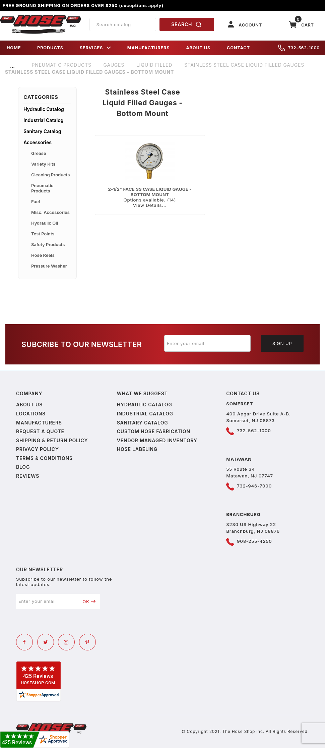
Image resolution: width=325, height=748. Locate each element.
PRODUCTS (50, 47)
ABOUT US (198, 47)
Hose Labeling (137, 449)
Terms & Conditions (44, 458)
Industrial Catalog (43, 120)
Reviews (27, 476)
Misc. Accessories (50, 212)
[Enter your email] (207, 343)
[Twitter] (45, 642)
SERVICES (95, 47)
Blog (23, 467)
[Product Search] (122, 24)
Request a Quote (40, 431)
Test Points (42, 233)
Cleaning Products (50, 174)
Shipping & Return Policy (52, 440)
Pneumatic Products (42, 188)
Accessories (37, 142)
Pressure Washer (49, 266)
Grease (38, 153)
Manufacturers (39, 422)
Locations (31, 413)
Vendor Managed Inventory (157, 440)
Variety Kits (43, 164)
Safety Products (48, 244)
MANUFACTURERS (148, 47)
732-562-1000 (299, 48)
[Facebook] (24, 642)
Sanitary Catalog (42, 131)
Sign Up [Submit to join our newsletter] (282, 343)
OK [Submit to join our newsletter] (88, 601)
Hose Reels (43, 255)
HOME (14, 47)
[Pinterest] (87, 642)
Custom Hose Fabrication (153, 431)
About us (29, 404)
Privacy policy (37, 449)
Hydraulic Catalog (43, 109)
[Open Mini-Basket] (301, 24)
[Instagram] (66, 642)
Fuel (35, 201)
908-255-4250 (254, 541)
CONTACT (238, 47)
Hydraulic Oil (44, 223)
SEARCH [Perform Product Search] (186, 24)
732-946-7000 (254, 485)
